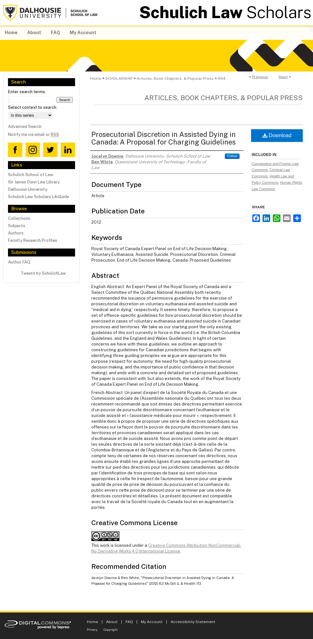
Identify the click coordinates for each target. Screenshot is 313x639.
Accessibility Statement (193, 622)
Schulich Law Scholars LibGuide (38, 196)
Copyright (110, 629)
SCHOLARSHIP (119, 78)
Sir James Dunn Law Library (34, 182)
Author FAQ (19, 262)
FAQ (129, 622)
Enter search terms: (27, 91)
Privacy (92, 629)
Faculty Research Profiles (32, 240)
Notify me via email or (33, 134)
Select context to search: (32, 107)
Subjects (16, 225)
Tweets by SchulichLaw (43, 273)
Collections (19, 218)
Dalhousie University (27, 189)
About (112, 622)
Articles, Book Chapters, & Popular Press (175, 78)
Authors (16, 233)
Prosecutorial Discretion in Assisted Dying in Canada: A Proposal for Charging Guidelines (163, 138)
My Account (152, 622)
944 (221, 78)
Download (277, 135)
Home (95, 78)
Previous (260, 77)
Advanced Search (25, 126)
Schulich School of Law (30, 174)
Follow (232, 156)
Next (283, 77)
